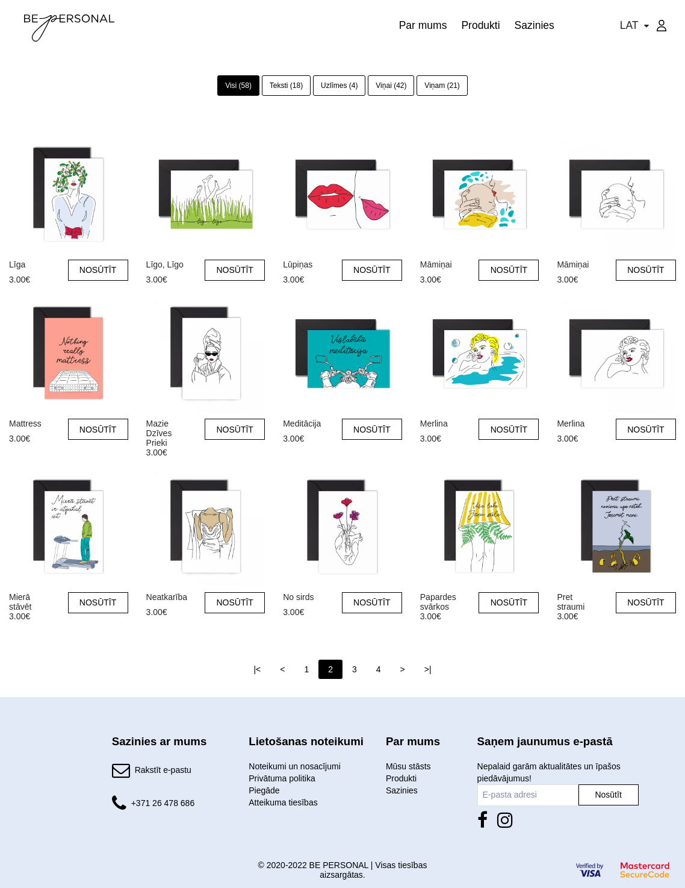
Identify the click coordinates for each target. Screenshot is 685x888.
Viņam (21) (441, 85)
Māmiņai (436, 264)
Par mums (423, 25)
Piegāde (264, 790)
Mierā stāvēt (20, 597)
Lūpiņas (297, 264)
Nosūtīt (608, 794)
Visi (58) (238, 85)
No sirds (298, 597)
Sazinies (534, 25)
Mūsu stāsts (408, 766)
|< (257, 669)
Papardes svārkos (438, 597)
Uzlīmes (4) (339, 85)
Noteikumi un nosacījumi (295, 766)
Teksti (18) (286, 85)
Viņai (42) (391, 85)
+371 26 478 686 (163, 803)
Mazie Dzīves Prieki (159, 424)
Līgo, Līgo (165, 264)
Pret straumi (570, 597)
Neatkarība (166, 597)
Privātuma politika (282, 778)
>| (428, 669)
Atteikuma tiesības (283, 802)
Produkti (480, 25)
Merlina (434, 423)
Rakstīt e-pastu (163, 770)
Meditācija (302, 423)
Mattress (25, 423)
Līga (17, 264)
